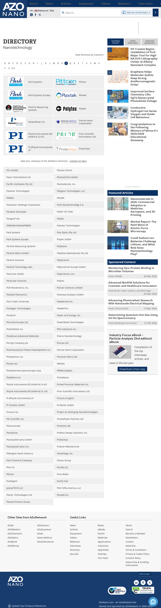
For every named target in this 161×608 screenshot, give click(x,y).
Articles (74, 529)
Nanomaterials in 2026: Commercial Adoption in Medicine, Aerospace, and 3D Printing (143, 193)
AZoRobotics (14, 529)
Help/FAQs (103, 549)
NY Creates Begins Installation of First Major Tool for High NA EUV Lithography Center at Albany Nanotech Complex (143, 56)
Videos (73, 537)
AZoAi (40, 533)
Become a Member (135, 533)
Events (101, 533)
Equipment (76, 533)
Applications (104, 541)
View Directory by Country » (89, 54)
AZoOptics (13, 537)
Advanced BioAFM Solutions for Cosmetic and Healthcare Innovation (132, 262)
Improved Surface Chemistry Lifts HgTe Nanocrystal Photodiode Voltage (142, 91)
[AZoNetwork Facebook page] (35, 15)
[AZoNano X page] (40, 15)
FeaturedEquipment (149, 41)
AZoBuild (12, 541)
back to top (145, 574)
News (73, 525)
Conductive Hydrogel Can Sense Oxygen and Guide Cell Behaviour (143, 106)
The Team (103, 558)
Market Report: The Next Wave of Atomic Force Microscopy (143, 208)
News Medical (44, 537)
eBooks (101, 529)
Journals (74, 553)
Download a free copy (132, 345)
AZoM (11, 525)
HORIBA (118, 254)
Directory (75, 549)
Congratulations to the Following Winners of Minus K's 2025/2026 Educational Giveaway (144, 124)
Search (129, 529)
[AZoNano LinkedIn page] (31, 15)
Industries (103, 545)
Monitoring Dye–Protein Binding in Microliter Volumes (129, 248)
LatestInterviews (133, 41)
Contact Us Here (78, 160)
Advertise (131, 545)
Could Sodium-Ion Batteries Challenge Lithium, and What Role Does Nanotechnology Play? (143, 227)
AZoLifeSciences (45, 541)
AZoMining (13, 545)
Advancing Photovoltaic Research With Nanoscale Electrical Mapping (131, 279)
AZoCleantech (15, 533)
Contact (130, 541)
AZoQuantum (44, 529)
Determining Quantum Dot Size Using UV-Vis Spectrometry (132, 293)
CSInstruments (121, 285)
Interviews (75, 545)
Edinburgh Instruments (125, 299)
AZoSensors (43, 525)
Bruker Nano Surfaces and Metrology (132, 268)
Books (101, 525)
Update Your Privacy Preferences (27, 604)
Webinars (75, 541)
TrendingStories (115, 41)
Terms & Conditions (136, 549)
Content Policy (133, 558)
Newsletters (132, 537)
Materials (103, 537)
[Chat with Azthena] (153, 601)
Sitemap (102, 553)
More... (154, 3)
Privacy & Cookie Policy (137, 553)
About (129, 525)
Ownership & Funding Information (137, 564)
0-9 (13, 68)
